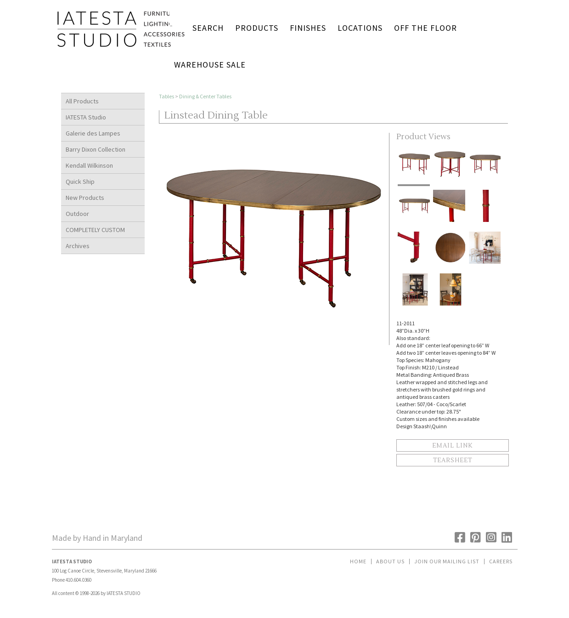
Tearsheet (452, 460)
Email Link (452, 445)
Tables (166, 96)
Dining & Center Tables (205, 96)
